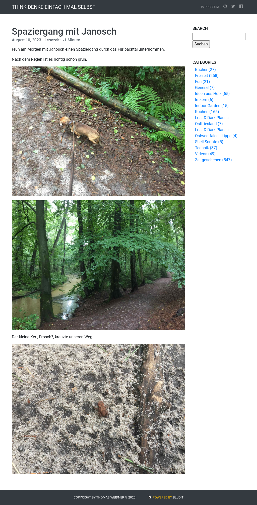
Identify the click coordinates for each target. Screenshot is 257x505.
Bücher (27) (205, 69)
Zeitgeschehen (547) (213, 159)
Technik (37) (206, 147)
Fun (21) (202, 81)
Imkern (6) (204, 99)
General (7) (205, 87)
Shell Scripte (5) (209, 141)
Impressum (210, 7)
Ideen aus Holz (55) (212, 93)
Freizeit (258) (207, 75)
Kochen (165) (207, 111)
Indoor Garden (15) (212, 105)
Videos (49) (205, 153)
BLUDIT (178, 497)
